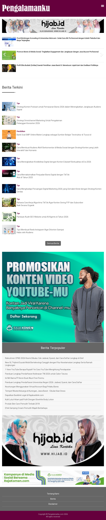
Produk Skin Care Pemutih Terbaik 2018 (22, 404)
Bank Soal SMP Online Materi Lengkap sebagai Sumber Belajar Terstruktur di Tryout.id (54, 135)
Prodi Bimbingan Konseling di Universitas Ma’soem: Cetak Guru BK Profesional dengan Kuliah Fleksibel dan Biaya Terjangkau (58, 39)
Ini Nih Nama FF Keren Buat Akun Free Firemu (24, 378)
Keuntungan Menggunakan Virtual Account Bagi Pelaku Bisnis (32, 387)
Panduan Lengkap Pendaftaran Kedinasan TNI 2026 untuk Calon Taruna (36, 374)
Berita (53, 499)
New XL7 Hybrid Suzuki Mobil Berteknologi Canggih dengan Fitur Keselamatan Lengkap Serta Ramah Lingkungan (48, 363)
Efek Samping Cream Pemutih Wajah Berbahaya (26, 408)
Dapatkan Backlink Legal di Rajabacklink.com (24, 395)
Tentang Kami (53, 494)
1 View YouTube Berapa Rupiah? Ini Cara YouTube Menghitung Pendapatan (38, 369)
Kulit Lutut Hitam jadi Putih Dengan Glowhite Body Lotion (29, 399)
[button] (4, 53)
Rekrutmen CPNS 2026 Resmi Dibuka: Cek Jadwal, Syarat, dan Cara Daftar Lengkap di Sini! (44, 358)
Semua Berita (53, 243)
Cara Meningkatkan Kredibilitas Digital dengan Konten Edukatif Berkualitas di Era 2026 (54, 162)
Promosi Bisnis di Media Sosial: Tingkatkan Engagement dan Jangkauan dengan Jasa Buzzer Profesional (58, 52)
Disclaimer (53, 504)
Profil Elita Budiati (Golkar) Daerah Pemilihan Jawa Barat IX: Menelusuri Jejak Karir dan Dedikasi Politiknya (57, 65)
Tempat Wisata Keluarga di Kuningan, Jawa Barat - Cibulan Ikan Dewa (35, 391)
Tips (18, 103)
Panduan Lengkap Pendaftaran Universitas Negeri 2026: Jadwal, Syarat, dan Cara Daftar (43, 382)
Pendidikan (21, 131)
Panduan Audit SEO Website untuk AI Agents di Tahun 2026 (42, 217)
